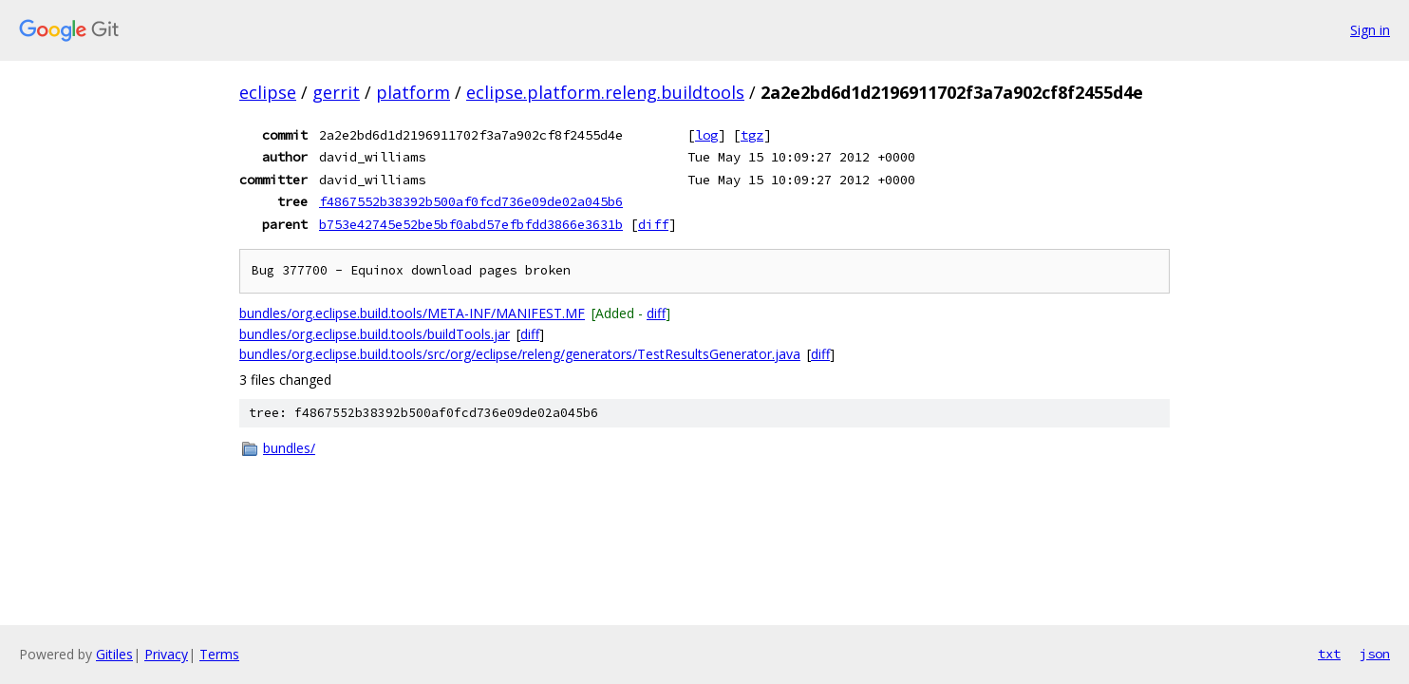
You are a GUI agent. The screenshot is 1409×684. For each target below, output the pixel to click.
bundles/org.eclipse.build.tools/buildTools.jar (374, 334)
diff (653, 224)
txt (1329, 653)
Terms (219, 654)
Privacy (166, 654)
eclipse (267, 92)
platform (413, 92)
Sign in (1370, 30)
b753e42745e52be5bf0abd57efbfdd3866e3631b (471, 224)
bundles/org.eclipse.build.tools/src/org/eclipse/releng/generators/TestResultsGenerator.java (519, 354)
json (1375, 653)
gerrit (336, 92)
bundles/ (289, 448)
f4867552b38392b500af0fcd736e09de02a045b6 (471, 201)
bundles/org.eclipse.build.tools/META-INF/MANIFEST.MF (412, 313)
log (706, 134)
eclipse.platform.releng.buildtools (605, 92)
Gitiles (114, 654)
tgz (752, 134)
